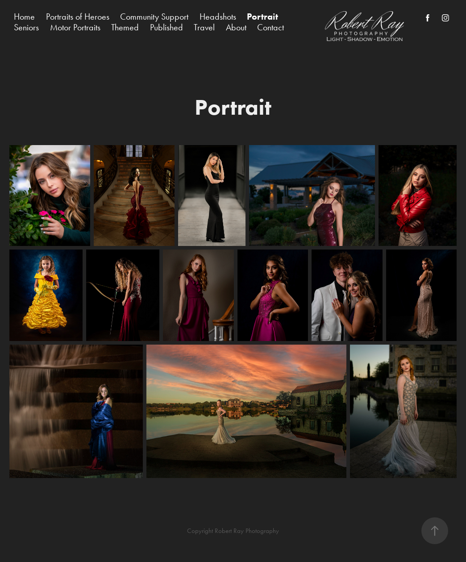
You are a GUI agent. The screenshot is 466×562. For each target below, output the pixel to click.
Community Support (154, 16)
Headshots (218, 16)
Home (24, 16)
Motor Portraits (75, 27)
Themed (125, 27)
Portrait (262, 16)
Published (166, 27)
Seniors (26, 27)
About (236, 27)
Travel (204, 27)
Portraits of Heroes (77, 16)
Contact (270, 27)
